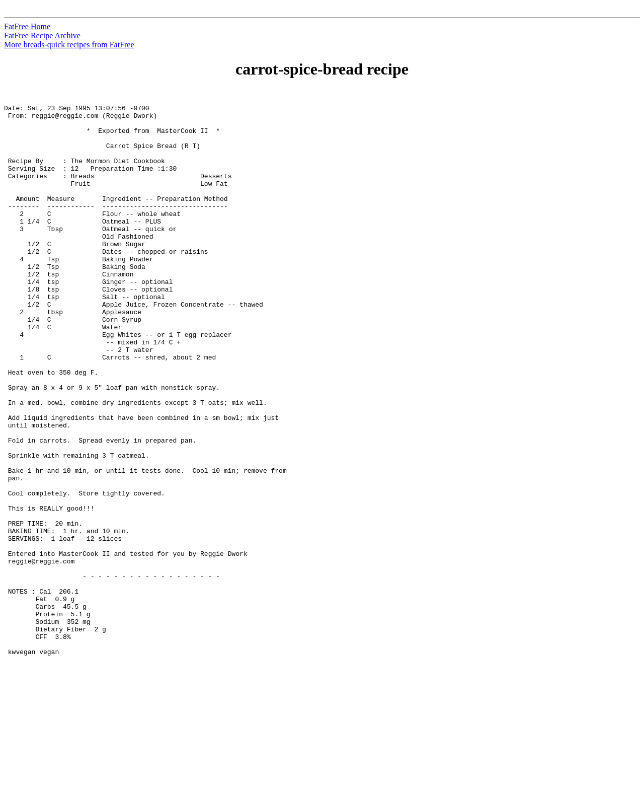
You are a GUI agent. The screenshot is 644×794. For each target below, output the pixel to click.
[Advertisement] (598, 242)
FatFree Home (27, 26)
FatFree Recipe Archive (42, 35)
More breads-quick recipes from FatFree (69, 44)
